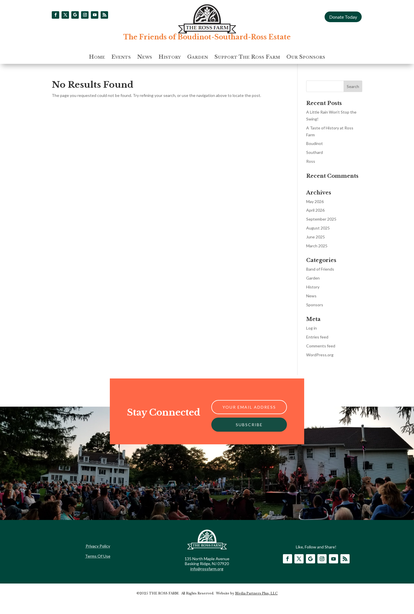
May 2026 (315, 201)
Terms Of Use (97, 556)
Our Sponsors (305, 57)
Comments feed (320, 345)
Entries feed (317, 336)
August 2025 (318, 227)
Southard (314, 152)
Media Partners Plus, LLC (256, 593)
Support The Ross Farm (247, 57)
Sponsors (314, 304)
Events (121, 57)
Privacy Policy (98, 546)
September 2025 (321, 219)
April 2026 (315, 210)
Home (97, 57)
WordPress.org (320, 354)
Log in (311, 328)
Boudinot (314, 143)
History (169, 57)
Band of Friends (320, 269)
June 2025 (315, 236)
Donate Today (343, 17)
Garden (197, 57)
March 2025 (316, 245)
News (144, 57)
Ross (310, 161)
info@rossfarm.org (206, 568)
